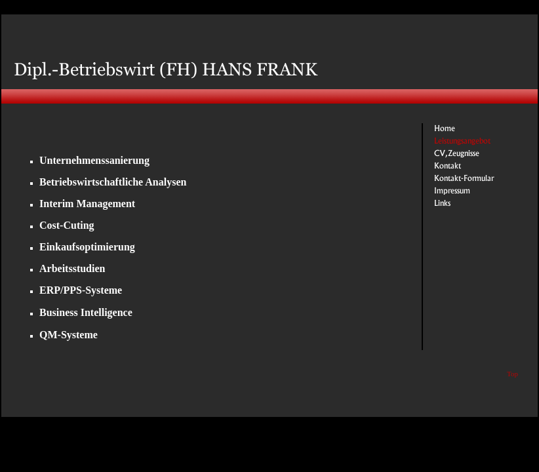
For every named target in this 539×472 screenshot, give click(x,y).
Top (512, 374)
